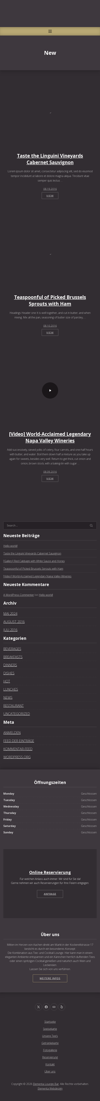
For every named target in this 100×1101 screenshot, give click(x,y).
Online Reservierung (50, 872)
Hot (6, 681)
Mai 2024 (10, 613)
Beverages (12, 648)
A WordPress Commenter (18, 595)
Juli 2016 (10, 629)
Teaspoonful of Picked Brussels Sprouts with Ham (50, 300)
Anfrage (50, 893)
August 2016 (14, 621)
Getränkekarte (50, 1043)
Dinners (10, 665)
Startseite (50, 1022)
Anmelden (12, 732)
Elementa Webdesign (50, 1088)
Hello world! (10, 546)
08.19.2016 (50, 188)
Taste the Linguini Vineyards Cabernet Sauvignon (50, 158)
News (7, 697)
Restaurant (13, 705)
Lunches (10, 689)
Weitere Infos (50, 978)
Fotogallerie (50, 1050)
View (50, 195)
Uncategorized (16, 713)
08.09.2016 (50, 471)
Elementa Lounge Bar (46, 1084)
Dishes (8, 673)
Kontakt (50, 1064)
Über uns (50, 1071)
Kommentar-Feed (17, 749)
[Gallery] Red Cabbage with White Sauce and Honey (34, 561)
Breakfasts (13, 657)
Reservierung (50, 1057)
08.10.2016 (50, 325)
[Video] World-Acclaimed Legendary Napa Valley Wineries (50, 437)
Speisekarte (50, 1029)
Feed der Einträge (18, 740)
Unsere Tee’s (50, 1036)
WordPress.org (17, 757)
